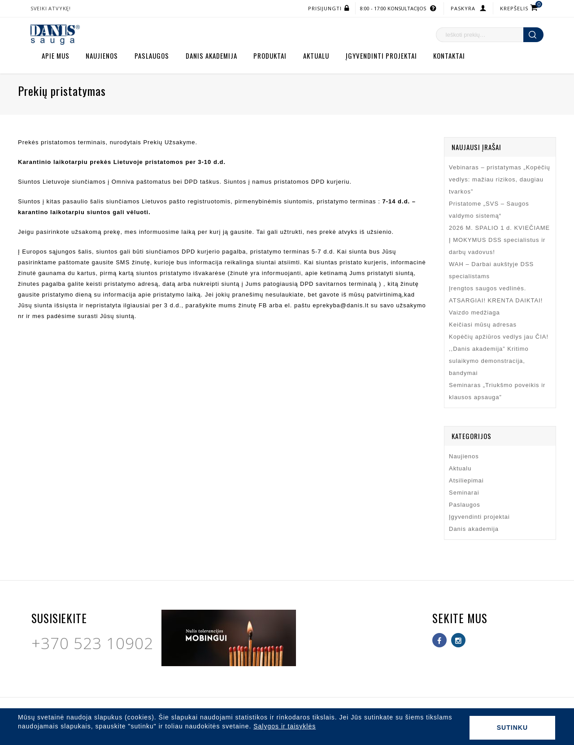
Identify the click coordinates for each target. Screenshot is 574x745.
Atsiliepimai (466, 480)
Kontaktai (449, 55)
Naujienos (102, 55)
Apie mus (56, 55)
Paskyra (463, 8)
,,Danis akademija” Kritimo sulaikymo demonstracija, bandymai (489, 360)
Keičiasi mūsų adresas (483, 324)
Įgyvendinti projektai (381, 55)
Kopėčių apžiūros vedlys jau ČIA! (498, 336)
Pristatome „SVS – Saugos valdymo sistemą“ (489, 209)
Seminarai (464, 492)
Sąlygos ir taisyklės (284, 726)
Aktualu (316, 55)
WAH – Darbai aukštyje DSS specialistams (491, 270)
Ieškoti (533, 34)
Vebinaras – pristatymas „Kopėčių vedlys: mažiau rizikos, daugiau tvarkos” (499, 179)
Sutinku (512, 727)
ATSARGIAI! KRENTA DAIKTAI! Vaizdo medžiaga (496, 306)
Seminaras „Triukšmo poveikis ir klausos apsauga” (497, 391)
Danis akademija (211, 55)
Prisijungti (325, 8)
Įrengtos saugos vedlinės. (487, 288)
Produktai (270, 55)
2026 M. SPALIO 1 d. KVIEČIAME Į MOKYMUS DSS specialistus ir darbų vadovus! (499, 239)
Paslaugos (152, 55)
